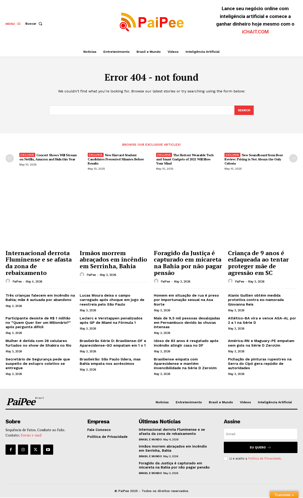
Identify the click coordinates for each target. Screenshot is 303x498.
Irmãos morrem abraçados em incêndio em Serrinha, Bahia (113, 259)
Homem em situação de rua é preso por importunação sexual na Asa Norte (186, 300)
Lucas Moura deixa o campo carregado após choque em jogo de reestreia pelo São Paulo (112, 300)
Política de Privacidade (264, 459)
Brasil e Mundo (150, 440)
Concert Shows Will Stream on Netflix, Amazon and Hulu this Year (47, 157)
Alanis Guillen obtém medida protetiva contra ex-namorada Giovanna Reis (256, 300)
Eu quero (260, 448)
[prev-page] (10, 159)
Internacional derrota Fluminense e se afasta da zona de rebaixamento (39, 263)
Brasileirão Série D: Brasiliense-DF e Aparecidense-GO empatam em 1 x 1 (113, 343)
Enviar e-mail (31, 435)
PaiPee (17, 282)
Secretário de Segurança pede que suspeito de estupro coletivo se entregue (38, 364)
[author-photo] (9, 281)
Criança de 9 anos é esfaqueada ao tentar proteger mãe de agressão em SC (258, 263)
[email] (260, 434)
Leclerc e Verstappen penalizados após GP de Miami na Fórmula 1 (111, 320)
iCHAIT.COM (255, 32)
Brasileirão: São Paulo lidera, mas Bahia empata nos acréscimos (110, 361)
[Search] (244, 110)
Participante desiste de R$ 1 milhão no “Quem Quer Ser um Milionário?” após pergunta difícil (38, 323)
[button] (34, 23)
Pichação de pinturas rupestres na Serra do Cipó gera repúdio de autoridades (259, 364)
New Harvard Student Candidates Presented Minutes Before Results (116, 159)
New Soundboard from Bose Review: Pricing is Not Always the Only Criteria (253, 159)
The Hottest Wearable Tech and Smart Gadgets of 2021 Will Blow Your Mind (184, 159)
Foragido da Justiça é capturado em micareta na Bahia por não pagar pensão (188, 263)
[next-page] (293, 159)
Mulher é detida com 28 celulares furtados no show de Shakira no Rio (38, 343)
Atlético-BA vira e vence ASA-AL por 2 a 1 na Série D (262, 320)
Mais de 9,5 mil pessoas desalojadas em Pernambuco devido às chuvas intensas (187, 323)
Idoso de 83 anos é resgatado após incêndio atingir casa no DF (186, 343)
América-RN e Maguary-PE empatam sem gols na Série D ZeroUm (261, 343)
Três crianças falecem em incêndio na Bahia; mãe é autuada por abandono (40, 298)
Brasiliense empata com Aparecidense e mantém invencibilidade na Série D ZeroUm (185, 364)
